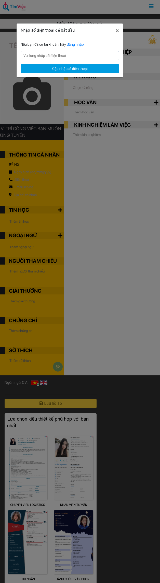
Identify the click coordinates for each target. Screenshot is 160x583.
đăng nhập (75, 44)
